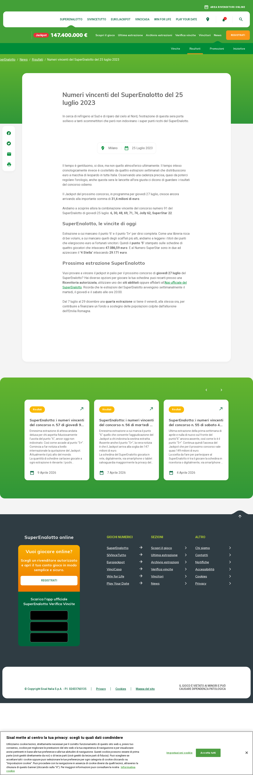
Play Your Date (186, 19)
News (217, 35)
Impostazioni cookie (179, 752)
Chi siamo (202, 620)
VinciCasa (142, 19)
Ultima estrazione (131, 35)
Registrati (49, 652)
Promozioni (217, 48)
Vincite (175, 48)
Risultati (195, 48)
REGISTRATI (238, 35)
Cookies (201, 648)
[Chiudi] (246, 753)
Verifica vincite (182, 35)
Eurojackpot (120, 19)
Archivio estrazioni (157, 35)
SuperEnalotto (71, 19)
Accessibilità (204, 641)
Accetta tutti (208, 752)
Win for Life (162, 19)
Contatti (201, 627)
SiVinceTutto (96, 19)
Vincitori (205, 35)
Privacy (200, 655)
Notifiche (202, 634)
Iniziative (239, 48)
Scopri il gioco (108, 35)
